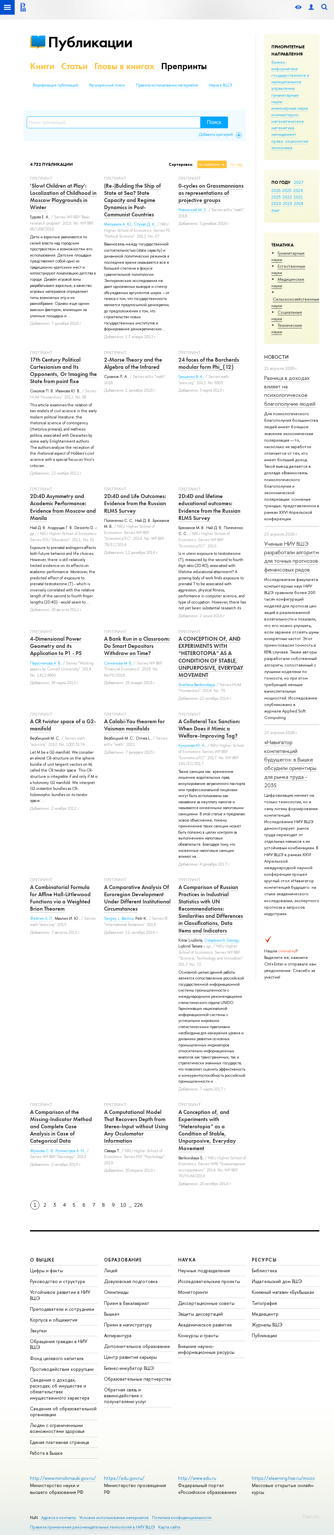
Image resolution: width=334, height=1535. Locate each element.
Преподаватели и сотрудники (62, 1309)
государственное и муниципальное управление (290, 81)
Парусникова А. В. (45, 663)
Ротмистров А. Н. (70, 1150)
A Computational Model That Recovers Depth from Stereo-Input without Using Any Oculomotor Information (136, 1126)
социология (296, 141)
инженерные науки (289, 108)
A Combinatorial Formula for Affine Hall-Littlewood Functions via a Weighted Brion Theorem (60, 898)
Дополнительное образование (137, 1346)
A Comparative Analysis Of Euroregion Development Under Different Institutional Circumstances (137, 898)
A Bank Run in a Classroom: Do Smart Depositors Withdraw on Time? (137, 646)
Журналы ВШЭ (267, 1325)
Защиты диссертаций (200, 1314)
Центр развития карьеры (130, 1357)
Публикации (90, 42)
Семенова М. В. (118, 663)
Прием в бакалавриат (126, 1303)
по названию (209, 164)
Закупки (38, 1330)
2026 (276, 190)
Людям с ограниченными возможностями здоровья (57, 1428)
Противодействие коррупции (62, 1369)
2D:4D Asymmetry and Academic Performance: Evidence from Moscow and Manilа (63, 507)
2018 (298, 203)
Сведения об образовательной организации (63, 1411)
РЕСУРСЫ (264, 1260)
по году (236, 164)
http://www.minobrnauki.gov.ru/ (63, 1478)
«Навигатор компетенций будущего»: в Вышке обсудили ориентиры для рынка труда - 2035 (290, 763)
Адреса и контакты (58, 1517)
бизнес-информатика (284, 65)
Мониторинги (193, 1292)
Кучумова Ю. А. (191, 745)
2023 (276, 197)
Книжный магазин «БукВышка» (283, 1292)
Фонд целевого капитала (57, 1358)
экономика (281, 147)
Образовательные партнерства (137, 1379)
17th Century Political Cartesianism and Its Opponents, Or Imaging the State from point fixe (63, 370)
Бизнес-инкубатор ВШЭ (129, 1368)
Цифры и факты (46, 1270)
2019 (287, 203)
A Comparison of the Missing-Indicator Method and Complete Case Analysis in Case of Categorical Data (61, 1126)
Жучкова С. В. (41, 1150)
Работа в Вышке (46, 1453)
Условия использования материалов (114, 1517)
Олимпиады (116, 1292)
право (277, 141)
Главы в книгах (124, 66)
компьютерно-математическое (287, 118)
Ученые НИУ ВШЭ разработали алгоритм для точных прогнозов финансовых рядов (291, 556)
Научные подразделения (204, 1270)
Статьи (74, 66)
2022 (287, 197)
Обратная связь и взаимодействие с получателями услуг (125, 1395)
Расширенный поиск (107, 85)
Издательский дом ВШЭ (277, 1281)
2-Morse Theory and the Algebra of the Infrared (133, 363)
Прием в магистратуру (128, 1325)
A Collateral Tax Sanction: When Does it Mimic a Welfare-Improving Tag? (209, 728)
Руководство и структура (57, 1281)
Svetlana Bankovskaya (196, 684)
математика (282, 128)
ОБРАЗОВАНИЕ (123, 1260)
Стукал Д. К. (145, 224)
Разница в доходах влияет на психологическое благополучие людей (289, 390)
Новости (276, 356)
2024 (298, 190)
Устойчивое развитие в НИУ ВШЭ (60, 1295)
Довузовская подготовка (131, 1281)
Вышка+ (112, 1314)
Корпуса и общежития (53, 1320)
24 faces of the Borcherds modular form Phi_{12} (208, 363)
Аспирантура (117, 1335)
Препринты (184, 66)
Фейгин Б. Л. (41, 918)
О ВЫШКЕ (42, 1260)
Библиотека (264, 1270)
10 (123, 1204)
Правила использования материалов (167, 85)
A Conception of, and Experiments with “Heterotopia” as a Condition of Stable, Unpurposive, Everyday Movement (207, 1129)
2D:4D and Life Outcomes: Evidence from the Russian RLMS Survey (135, 503)
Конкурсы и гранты (198, 1335)
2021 (298, 197)
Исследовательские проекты (209, 1281)
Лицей (110, 1270)
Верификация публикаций (55, 85)
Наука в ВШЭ (220, 85)
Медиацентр (265, 1314)
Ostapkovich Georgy (221, 940)
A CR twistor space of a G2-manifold (63, 725)
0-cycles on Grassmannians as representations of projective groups (211, 193)
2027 (298, 182)
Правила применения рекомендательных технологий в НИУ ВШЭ (92, 1527)
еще (275, 210)
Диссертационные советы (206, 1303)
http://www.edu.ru (197, 1478)
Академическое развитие (205, 1325)
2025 (287, 190)
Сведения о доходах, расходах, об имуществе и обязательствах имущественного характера (59, 1389)
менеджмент (283, 134)
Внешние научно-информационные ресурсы (206, 1349)
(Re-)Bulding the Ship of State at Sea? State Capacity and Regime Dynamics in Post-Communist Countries (132, 200)
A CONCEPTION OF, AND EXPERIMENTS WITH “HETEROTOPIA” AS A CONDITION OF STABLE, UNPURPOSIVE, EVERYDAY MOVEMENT (210, 656)
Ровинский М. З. (192, 209)
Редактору (311, 1516)
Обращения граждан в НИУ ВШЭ (58, 1344)
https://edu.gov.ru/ (124, 1478)
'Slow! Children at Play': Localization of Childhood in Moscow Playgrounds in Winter (63, 196)
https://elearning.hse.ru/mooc (283, 1478)
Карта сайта (169, 1527)
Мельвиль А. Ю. (118, 224)
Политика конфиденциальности (181, 1517)
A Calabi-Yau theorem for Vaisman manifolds (134, 725)
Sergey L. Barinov (118, 918)
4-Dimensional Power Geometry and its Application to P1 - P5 (56, 646)
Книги (42, 66)
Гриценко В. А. (191, 376)
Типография (264, 1303)
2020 (276, 203)
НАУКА (187, 1260)
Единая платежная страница (59, 1442)
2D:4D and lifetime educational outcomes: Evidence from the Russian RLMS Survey (209, 507)
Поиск (214, 122)
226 (138, 1204)
